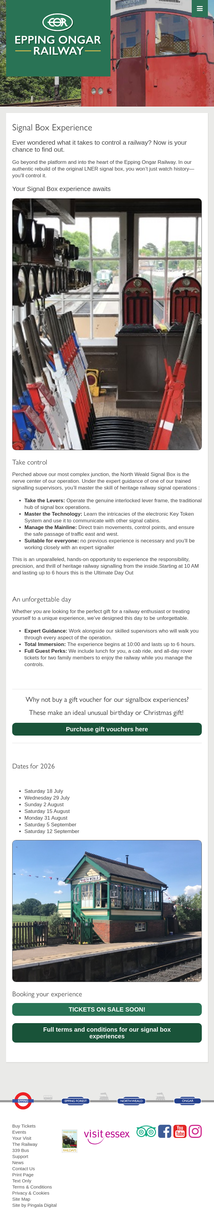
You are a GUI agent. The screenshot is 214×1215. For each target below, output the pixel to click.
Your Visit (21, 1138)
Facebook (164, 1131)
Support (20, 1156)
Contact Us (23, 1168)
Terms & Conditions (32, 1186)
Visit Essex (109, 1134)
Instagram (195, 1131)
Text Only (21, 1180)
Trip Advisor (146, 1131)
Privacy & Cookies (30, 1193)
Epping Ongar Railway (58, 34)
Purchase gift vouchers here (107, 729)
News (18, 1162)
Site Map (21, 1199)
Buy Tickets (24, 1125)
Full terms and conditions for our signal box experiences (107, 1033)
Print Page (23, 1174)
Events (19, 1132)
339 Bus (20, 1150)
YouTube (180, 1131)
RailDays (72, 1138)
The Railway (25, 1144)
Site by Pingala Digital (34, 1205)
